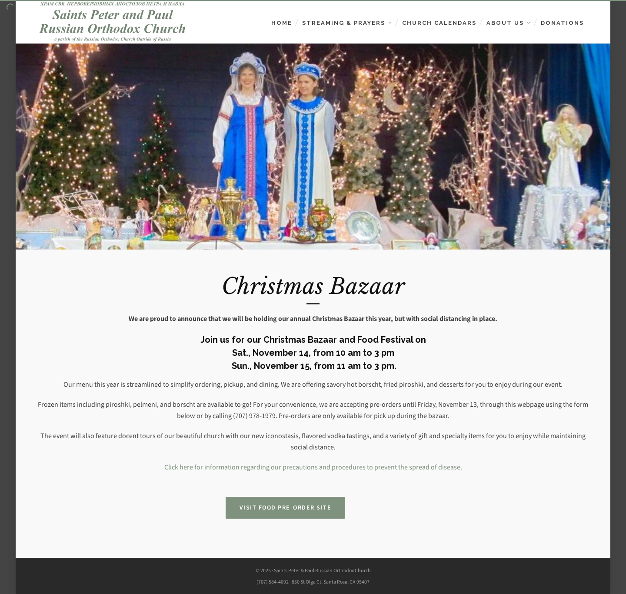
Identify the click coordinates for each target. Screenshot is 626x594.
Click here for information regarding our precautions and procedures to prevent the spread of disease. (313, 467)
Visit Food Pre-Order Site (286, 507)
